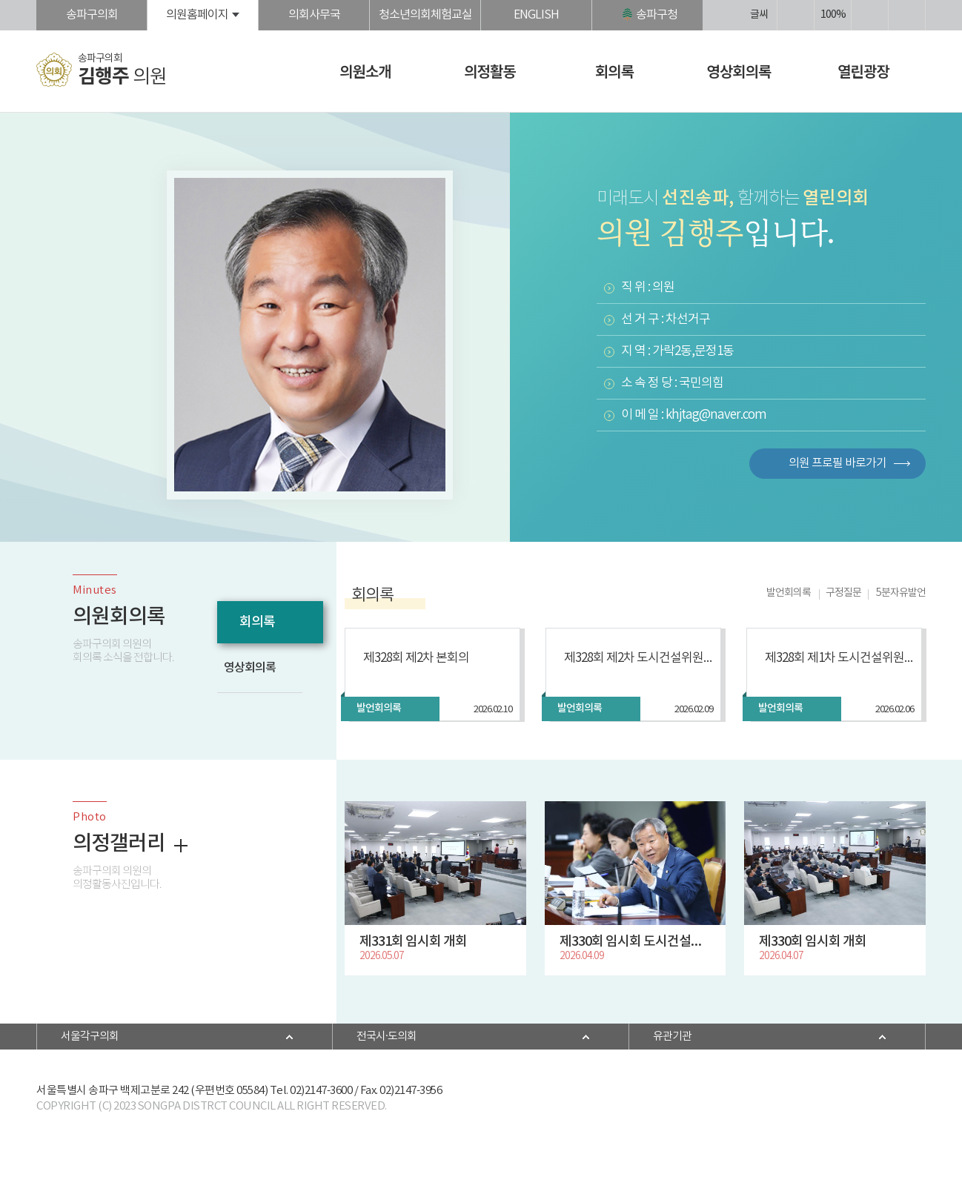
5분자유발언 (901, 593)
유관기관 (672, 1036)
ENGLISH (536, 14)
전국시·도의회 (386, 1036)
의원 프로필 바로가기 (837, 463)
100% (833, 15)
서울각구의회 (90, 1036)
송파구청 (656, 14)
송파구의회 (92, 14)
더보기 (181, 845)
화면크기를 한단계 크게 (795, 15)
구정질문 (843, 593)
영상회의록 (739, 71)
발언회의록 (788, 593)
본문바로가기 (0, 0)
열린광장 (863, 71)
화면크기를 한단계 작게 (870, 15)
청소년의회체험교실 (425, 14)
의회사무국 (314, 14)
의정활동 (490, 71)
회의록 (614, 71)
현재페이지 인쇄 (907, 15)
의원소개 (365, 71)
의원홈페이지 (197, 14)
